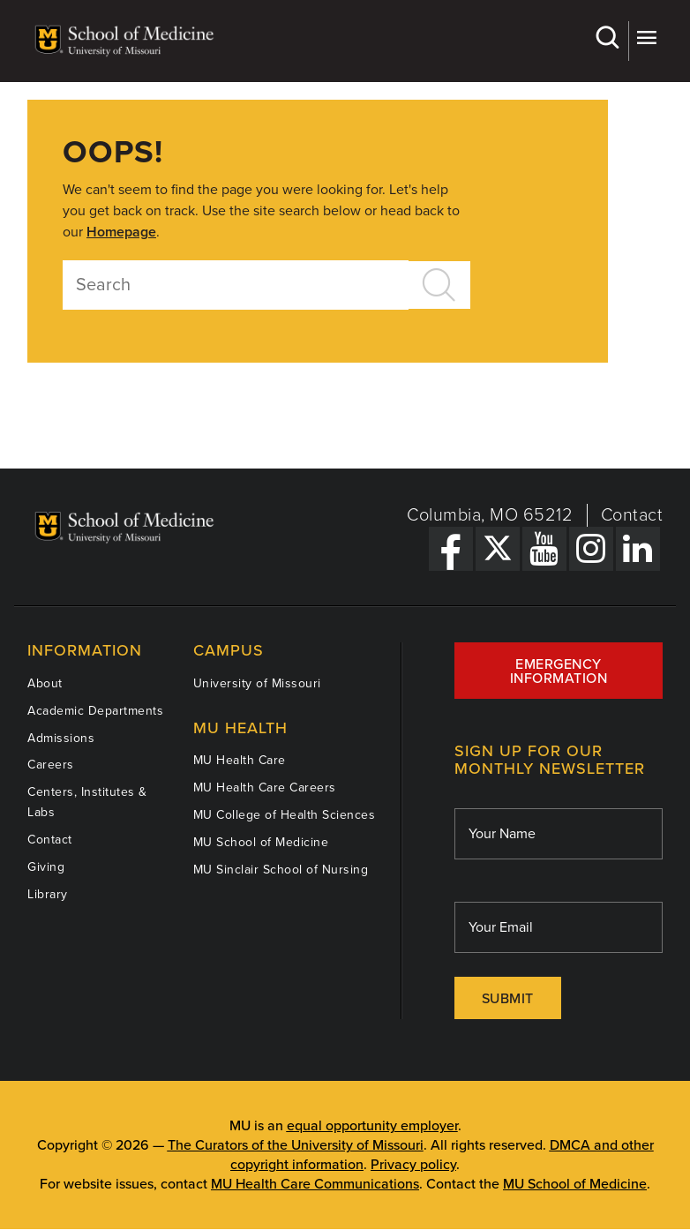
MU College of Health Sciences (284, 814)
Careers (50, 764)
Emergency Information (559, 671)
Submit (508, 999)
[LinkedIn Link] (638, 549)
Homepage (121, 232)
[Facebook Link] (451, 549)
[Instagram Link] (591, 549)
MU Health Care (239, 760)
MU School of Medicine (261, 842)
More (646, 37)
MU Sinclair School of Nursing (281, 869)
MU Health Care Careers (264, 787)
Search (607, 37)
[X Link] (498, 549)
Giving (45, 866)
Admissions (60, 738)
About (45, 683)
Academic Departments (95, 710)
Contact (632, 515)
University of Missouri (257, 683)
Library (47, 894)
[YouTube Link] (544, 549)
